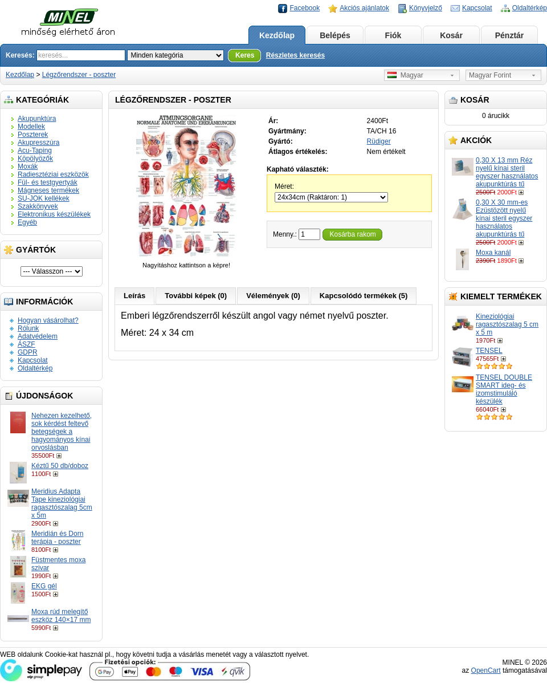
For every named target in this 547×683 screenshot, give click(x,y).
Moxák (28, 166)
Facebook (304, 8)
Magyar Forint (490, 75)
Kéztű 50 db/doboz (59, 466)
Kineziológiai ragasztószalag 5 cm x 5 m (507, 324)
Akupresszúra (38, 143)
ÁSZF (26, 344)
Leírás (134, 295)
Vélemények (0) (273, 295)
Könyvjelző (425, 8)
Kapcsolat (477, 8)
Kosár (451, 35)
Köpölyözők (35, 158)
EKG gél (44, 586)
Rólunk (28, 328)
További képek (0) (196, 295)
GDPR (28, 352)
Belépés (335, 35)
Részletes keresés (295, 55)
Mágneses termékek (48, 190)
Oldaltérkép (529, 8)
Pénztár (509, 35)
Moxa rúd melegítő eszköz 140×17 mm (61, 616)
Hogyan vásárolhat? (48, 320)
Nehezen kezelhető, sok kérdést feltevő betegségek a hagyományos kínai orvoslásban (61, 432)
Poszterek (33, 135)
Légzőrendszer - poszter (79, 75)
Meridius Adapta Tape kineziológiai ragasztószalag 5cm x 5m (61, 503)
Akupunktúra (37, 119)
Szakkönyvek (38, 206)
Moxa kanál (493, 253)
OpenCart (486, 670)
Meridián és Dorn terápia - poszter (57, 538)
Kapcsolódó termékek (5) (364, 295)
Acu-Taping (35, 151)
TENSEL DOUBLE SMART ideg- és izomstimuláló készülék (504, 389)
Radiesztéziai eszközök (53, 174)
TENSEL (489, 351)
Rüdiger (379, 141)
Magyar (405, 75)
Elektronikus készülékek (54, 214)
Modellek (31, 127)
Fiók (393, 35)
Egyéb (27, 222)
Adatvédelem (38, 336)
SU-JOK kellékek (44, 198)
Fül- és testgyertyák (47, 182)
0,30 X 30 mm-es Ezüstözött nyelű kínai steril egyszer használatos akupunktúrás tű (504, 218)
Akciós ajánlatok (364, 8)
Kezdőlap (277, 35)
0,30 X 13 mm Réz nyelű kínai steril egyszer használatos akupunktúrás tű (507, 172)
